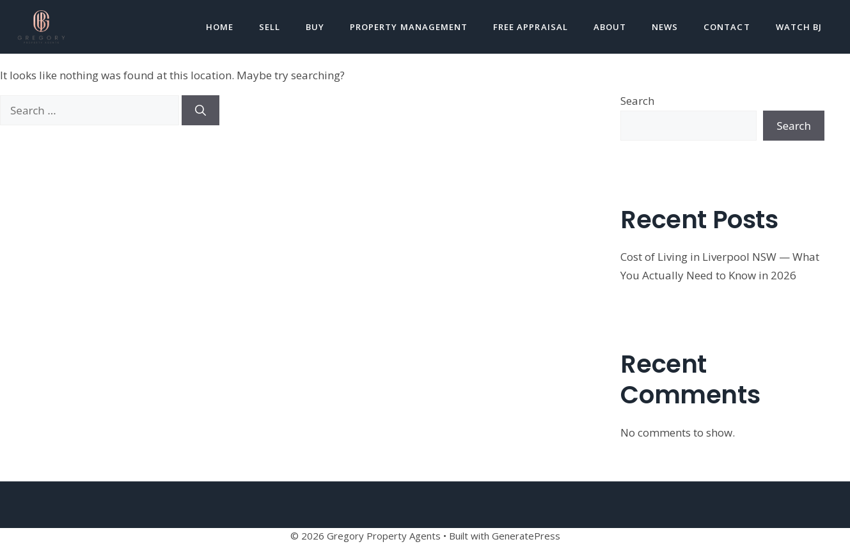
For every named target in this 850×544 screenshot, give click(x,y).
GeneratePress (526, 535)
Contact (727, 27)
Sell (269, 27)
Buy (315, 27)
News (665, 27)
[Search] (200, 110)
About (610, 27)
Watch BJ (799, 27)
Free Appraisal (530, 27)
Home (219, 27)
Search (637, 100)
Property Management (409, 27)
